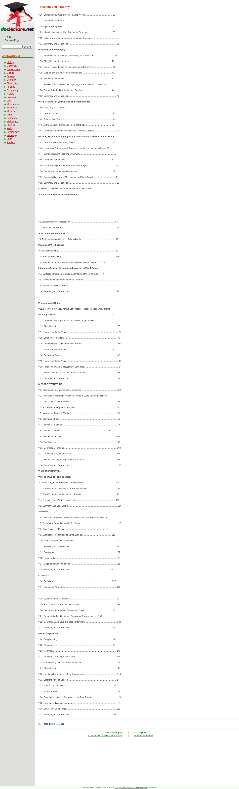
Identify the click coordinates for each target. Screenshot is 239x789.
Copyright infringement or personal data (131, 788)
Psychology (13, 132)
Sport (9, 139)
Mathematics (13, 104)
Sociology (12, 135)
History (10, 93)
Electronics (12, 83)
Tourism (11, 142)
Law (9, 100)
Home (8, 36)
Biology (10, 62)
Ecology (11, 76)
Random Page (12, 40)
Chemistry (12, 66)
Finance (11, 86)
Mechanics (12, 107)
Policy (10, 128)
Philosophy (12, 121)
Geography (12, 90)
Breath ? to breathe (143, 735)
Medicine (11, 111)
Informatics (12, 97)
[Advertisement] (137, 209)
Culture (10, 73)
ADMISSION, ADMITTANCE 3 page (105, 735)
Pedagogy (12, 118)
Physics (11, 125)
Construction (13, 69)
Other (10, 114)
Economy (11, 79)
